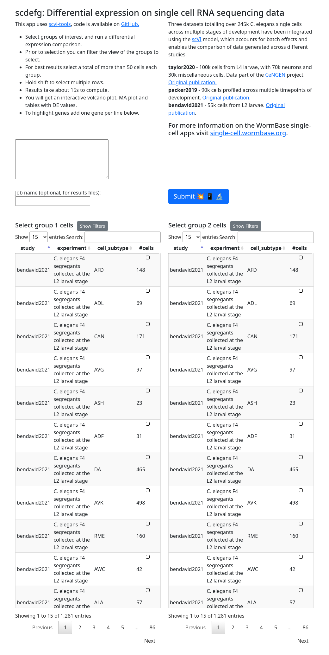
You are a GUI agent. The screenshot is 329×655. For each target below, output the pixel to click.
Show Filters (92, 226)
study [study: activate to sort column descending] (28, 248)
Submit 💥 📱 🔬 (198, 196)
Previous (42, 627)
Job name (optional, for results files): (58, 192)
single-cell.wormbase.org (248, 133)
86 (152, 627)
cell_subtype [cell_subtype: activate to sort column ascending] (113, 248)
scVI (196, 39)
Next (149, 640)
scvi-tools (60, 24)
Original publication (225, 97)
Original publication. (192, 82)
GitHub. (130, 24)
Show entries (40, 237)
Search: (113, 237)
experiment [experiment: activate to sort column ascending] (72, 248)
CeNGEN (275, 74)
